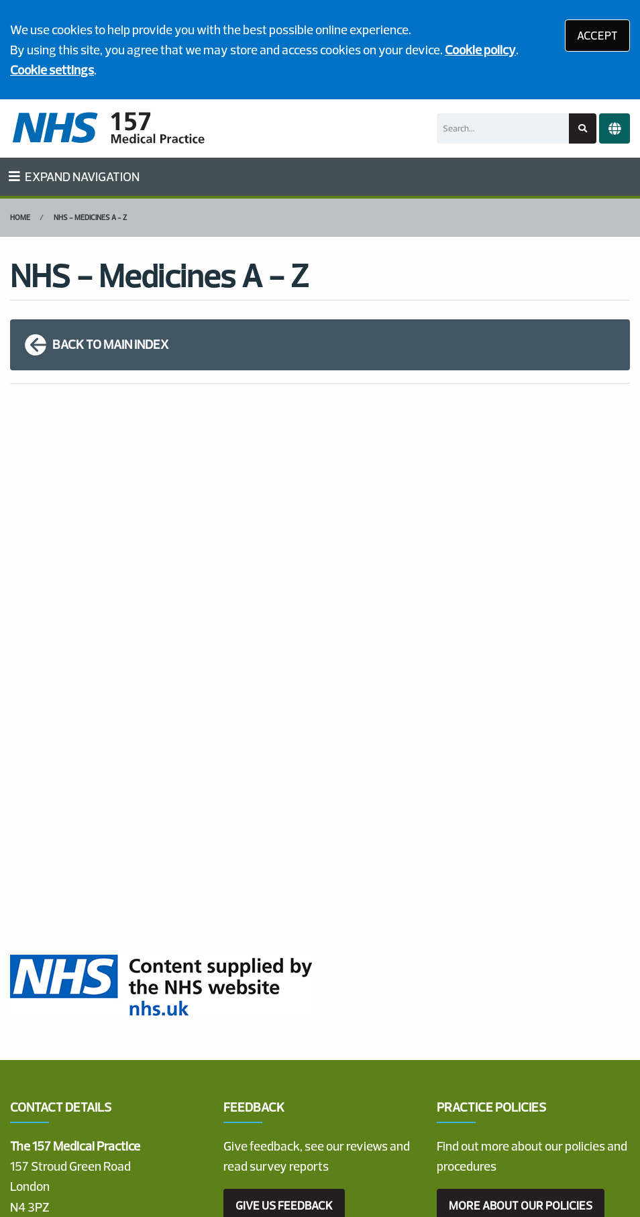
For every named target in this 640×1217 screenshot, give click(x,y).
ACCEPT (597, 35)
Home (20, 217)
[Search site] (582, 128)
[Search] (503, 128)
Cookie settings (52, 70)
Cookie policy (480, 50)
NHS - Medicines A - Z (90, 217)
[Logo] (108, 128)
